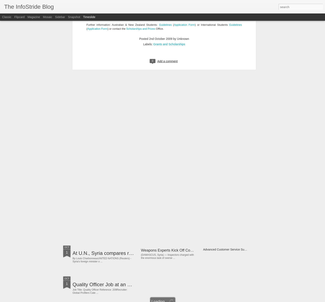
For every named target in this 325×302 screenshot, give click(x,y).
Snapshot (74, 17)
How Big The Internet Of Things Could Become (124, 222)
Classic (6, 17)
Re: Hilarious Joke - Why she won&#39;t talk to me (235, 218)
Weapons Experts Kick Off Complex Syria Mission (182, 250)
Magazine (34, 17)
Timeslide (89, 17)
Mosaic (47, 17)
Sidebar (60, 17)
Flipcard (19, 17)
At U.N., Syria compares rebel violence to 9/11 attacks (132, 253)
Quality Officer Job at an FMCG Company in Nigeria (130, 284)
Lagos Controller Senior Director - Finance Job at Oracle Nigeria (194, 219)
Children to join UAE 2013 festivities (112, 190)
